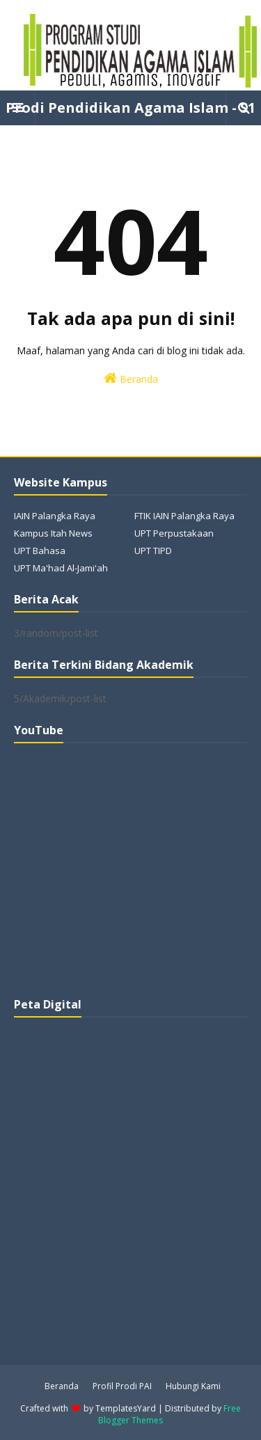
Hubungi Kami (193, 1386)
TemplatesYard (125, 1408)
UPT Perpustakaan (174, 533)
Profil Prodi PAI (122, 1386)
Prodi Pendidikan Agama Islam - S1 (130, 107)
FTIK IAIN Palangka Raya (184, 515)
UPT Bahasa (39, 550)
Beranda (131, 378)
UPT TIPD (153, 550)
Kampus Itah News (53, 533)
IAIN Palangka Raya (54, 515)
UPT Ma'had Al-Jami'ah (61, 568)
